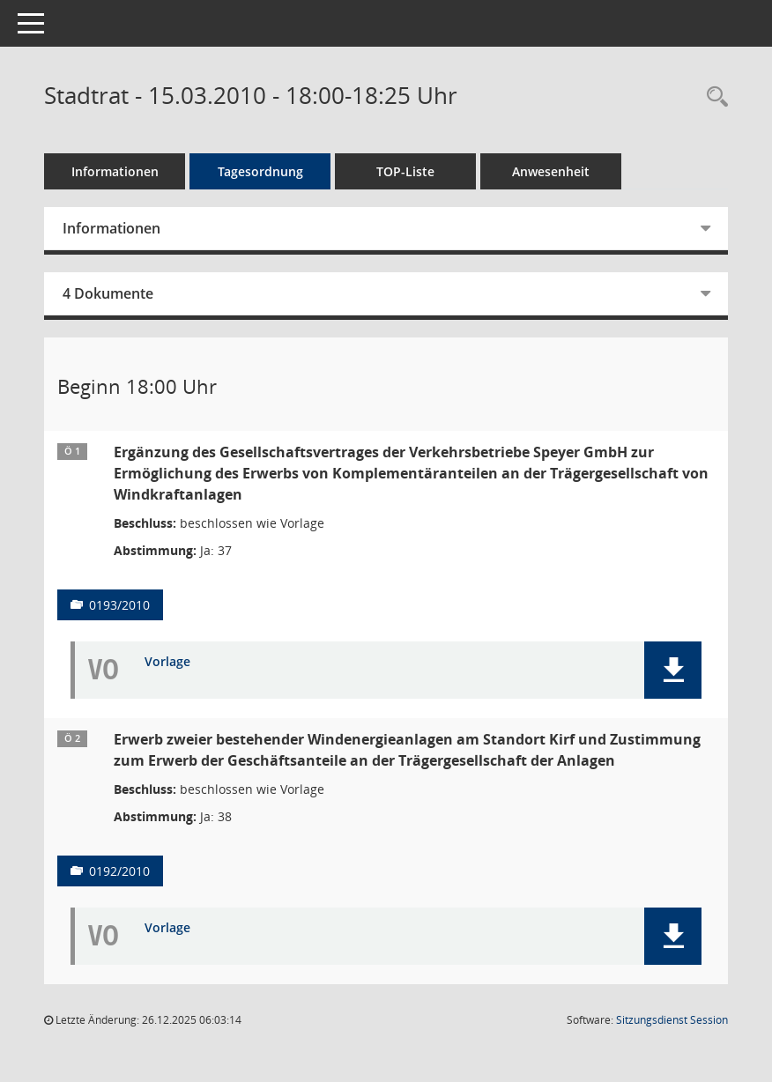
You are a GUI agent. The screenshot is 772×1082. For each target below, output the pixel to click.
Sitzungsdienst (672, 1019)
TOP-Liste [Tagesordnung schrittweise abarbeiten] (405, 171)
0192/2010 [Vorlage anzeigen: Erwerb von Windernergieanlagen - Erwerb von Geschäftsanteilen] (119, 871)
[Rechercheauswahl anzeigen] (713, 97)
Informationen (115, 171)
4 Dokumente (108, 293)
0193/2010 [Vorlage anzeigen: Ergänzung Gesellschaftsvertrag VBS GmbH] (119, 605)
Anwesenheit (551, 171)
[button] (672, 670)
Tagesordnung (260, 171)
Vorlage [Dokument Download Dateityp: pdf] (167, 662)
